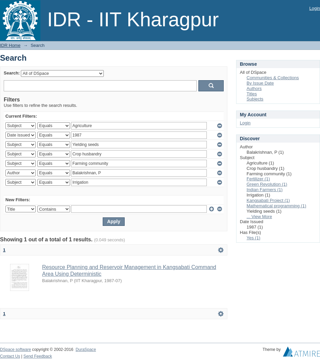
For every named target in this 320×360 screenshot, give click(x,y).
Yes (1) (253, 237)
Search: (12, 73)
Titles (252, 93)
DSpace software (15, 349)
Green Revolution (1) (267, 184)
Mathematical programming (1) (276, 205)
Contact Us (10, 356)
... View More (259, 216)
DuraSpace (85, 349)
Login (314, 8)
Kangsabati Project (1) (268, 200)
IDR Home (10, 45)
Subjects (255, 98)
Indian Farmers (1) (265, 189)
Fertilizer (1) (258, 178)
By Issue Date (260, 83)
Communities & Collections (273, 77)
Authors (254, 88)
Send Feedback (38, 356)
